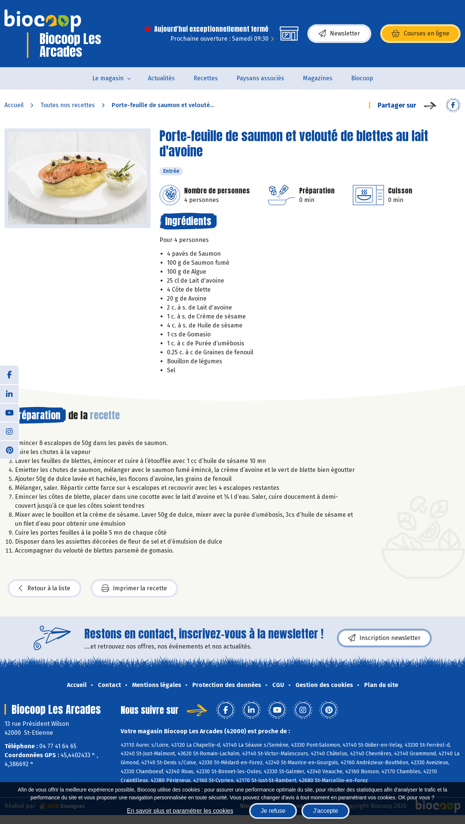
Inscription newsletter (384, 638)
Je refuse (273, 811)
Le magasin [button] (108, 78)
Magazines (317, 78)
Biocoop (362, 78)
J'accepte (325, 811)
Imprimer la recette (134, 588)
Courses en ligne (420, 33)
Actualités (161, 78)
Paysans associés (260, 78)
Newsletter (339, 33)
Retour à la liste (44, 588)
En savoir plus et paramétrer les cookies (180, 811)
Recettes (205, 78)
